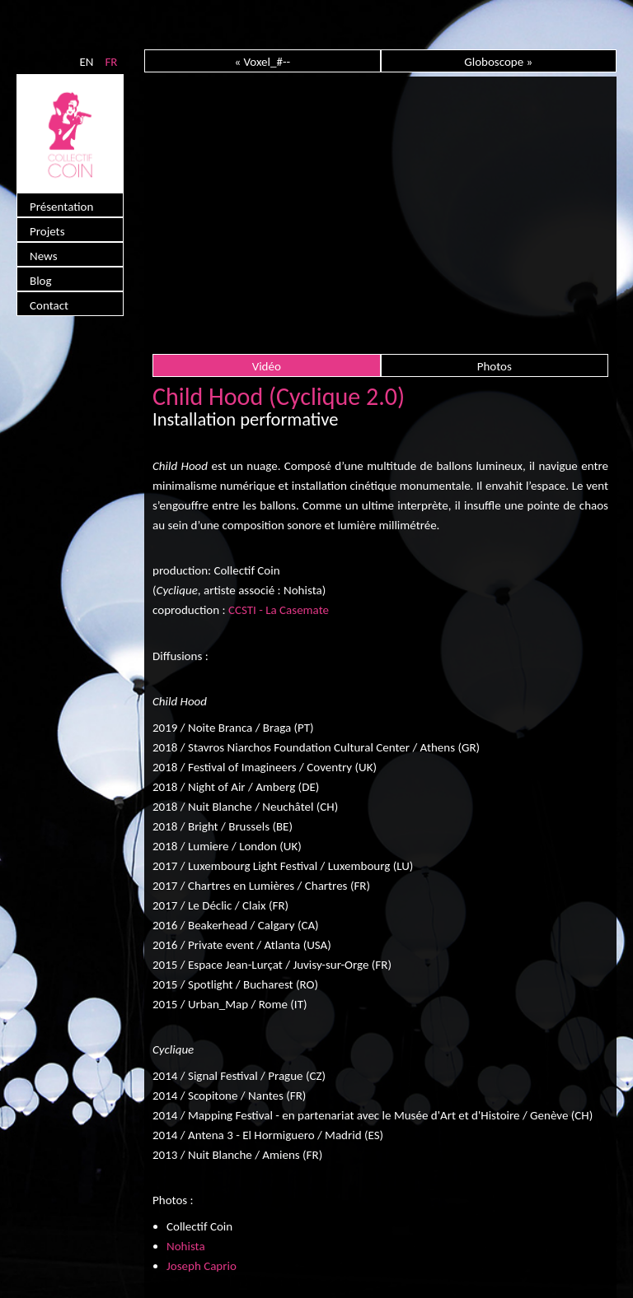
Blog (41, 280)
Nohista (185, 1246)
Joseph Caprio (201, 1265)
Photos (494, 366)
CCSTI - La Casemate (278, 609)
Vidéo (266, 366)
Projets (47, 231)
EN (86, 61)
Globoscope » (498, 61)
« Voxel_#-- (262, 61)
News (44, 256)
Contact (49, 305)
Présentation (61, 206)
